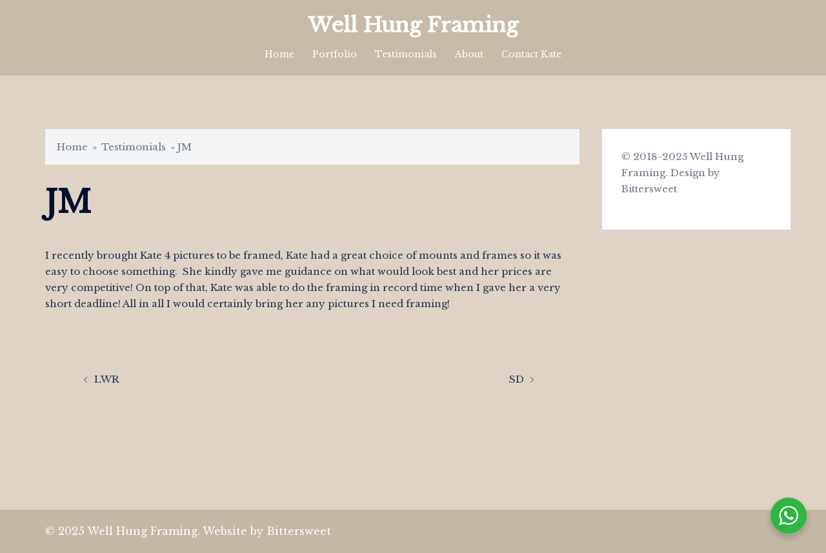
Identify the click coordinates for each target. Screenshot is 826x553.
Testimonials (406, 54)
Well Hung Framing (413, 25)
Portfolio (334, 54)
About (469, 54)
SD (516, 379)
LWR (106, 379)
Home (279, 54)
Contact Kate (531, 54)
